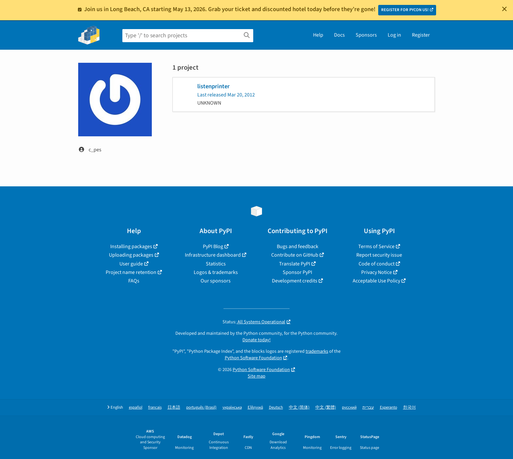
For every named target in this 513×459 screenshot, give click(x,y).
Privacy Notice (376, 272)
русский (349, 407)
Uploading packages (131, 255)
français (155, 407)
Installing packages (131, 246)
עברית (368, 407)
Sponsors (366, 35)
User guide (131, 263)
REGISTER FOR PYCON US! (405, 10)
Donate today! (256, 339)
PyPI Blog (213, 246)
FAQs (133, 280)
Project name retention (131, 272)
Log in (394, 35)
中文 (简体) (299, 407)
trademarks (317, 351)
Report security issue (379, 255)
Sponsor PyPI (297, 272)
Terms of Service (376, 246)
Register (421, 35)
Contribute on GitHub (294, 255)
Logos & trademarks (216, 272)
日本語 (174, 407)
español (135, 407)
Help (318, 35)
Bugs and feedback (297, 246)
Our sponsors (216, 280)
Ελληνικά (255, 407)
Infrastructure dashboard (213, 255)
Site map (256, 376)
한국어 (409, 407)
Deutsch (276, 407)
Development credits (294, 280)
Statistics (216, 263)
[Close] (504, 8)
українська (232, 407)
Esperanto (388, 407)
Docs (339, 35)
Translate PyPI (294, 263)
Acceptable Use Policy (376, 280)
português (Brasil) (201, 407)
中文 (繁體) (325, 407)
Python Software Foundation (253, 357)
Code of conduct (377, 263)
